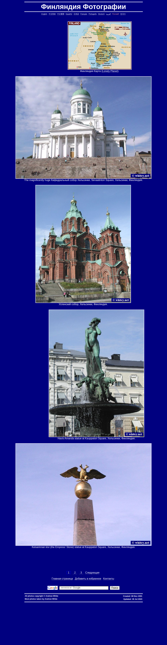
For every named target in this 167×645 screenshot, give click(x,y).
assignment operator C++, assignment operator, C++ (106, 604)
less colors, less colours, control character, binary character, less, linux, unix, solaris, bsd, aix (136, 623)
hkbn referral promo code (9, 603)
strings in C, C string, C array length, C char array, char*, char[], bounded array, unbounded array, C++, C (124, 611)
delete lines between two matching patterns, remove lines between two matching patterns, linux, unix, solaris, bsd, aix (86, 614)
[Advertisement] (48, 47)
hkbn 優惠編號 (63, 603)
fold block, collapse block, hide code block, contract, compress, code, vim (22, 642)
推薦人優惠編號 (107, 603)
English (44, 14)
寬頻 (80, 603)
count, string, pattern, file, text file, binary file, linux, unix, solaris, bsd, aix (32, 614)
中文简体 (52, 14)
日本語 (76, 14)
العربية (108, 14)
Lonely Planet (110, 71)
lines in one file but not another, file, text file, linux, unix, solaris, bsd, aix (101, 616)
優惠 (83, 603)
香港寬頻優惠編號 (98, 603)
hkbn (57, 603)
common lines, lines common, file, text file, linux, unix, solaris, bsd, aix (53, 613)
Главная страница (62, 578)
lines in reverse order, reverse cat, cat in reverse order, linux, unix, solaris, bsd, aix (33, 617)
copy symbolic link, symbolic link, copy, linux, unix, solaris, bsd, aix (32, 608)
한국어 (123, 14)
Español (69, 14)
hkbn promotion (51, 603)
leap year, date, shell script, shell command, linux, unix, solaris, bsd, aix (82, 609)
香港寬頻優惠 (89, 603)
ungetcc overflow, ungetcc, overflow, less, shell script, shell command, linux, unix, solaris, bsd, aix (91, 624)
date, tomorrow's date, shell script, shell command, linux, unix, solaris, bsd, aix (124, 609)
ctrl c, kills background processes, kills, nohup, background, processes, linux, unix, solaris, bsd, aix (138, 608)
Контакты (108, 578)
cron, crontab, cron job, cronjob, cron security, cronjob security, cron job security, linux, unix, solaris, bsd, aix (31, 609)
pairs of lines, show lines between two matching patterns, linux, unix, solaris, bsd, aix (80, 617)
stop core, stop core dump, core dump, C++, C (97, 608)
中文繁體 (60, 14)
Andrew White (52, 596)
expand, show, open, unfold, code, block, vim (113, 642)
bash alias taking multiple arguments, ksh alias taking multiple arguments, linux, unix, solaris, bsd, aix (110, 631)
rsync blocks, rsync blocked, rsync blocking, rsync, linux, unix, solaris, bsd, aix (108, 621)
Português (93, 14)
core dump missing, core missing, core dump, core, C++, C (67, 608)
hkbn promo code (32, 603)
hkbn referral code (22, 603)
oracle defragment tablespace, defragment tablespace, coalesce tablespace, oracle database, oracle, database (83, 630)
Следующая (92, 572)
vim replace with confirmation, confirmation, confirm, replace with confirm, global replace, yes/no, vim (72, 642)
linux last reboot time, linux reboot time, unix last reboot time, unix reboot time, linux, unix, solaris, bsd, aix (51, 631)
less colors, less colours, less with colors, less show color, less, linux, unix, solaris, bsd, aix (84, 623)
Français (83, 14)
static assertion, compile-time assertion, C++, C (102, 607)
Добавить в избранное (88, 578)
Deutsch (101, 14)
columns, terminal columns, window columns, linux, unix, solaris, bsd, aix (35, 641)
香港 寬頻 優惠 (72, 603)
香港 (77, 603)
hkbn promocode (42, 603)
